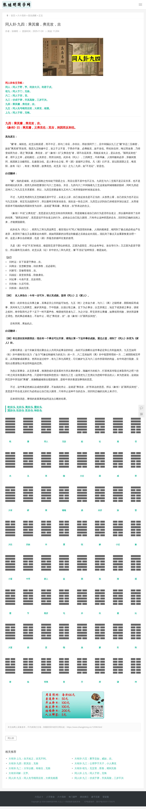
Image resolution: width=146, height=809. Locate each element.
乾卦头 (11, 407)
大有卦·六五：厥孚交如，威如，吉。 (94, 758)
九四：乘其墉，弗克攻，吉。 (21, 104)
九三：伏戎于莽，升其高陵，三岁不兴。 (27, 99)
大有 (10, 510)
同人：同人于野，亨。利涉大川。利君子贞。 (29, 87)
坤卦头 (38, 410)
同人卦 (11, 738)
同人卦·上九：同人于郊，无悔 (91, 773)
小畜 (10, 579)
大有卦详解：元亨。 (19, 773)
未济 (100, 510)
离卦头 (29, 407)
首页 (13, 15)
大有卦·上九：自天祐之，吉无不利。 (28, 758)
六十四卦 (21, 15)
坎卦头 (20, 410)
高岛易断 (32, 15)
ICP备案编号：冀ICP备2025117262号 (99, 802)
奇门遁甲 (73, 797)
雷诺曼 (106, 797)
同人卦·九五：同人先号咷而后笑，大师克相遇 (33, 778)
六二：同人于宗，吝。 (17, 95)
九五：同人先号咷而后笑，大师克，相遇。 (28, 108)
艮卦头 (29, 410)
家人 (46, 579)
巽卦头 (11, 410)
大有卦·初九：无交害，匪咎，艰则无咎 (95, 768)
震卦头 (38, 407)
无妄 (64, 441)
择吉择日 (84, 797)
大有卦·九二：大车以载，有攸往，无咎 (29, 768)
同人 (46, 441)
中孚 (28, 579)
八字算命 (50, 797)
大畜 (10, 647)
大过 (82, 476)
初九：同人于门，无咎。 (18, 91)
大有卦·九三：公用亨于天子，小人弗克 (95, 763)
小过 (118, 544)
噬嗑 (64, 510)
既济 (46, 613)
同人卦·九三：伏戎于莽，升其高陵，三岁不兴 (99, 778)
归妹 (28, 544)
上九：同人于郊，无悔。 (18, 112)
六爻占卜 (39, 797)
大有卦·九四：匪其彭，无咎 (23, 763)
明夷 (46, 682)
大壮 (10, 544)
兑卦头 (20, 407)
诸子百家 (95, 797)
